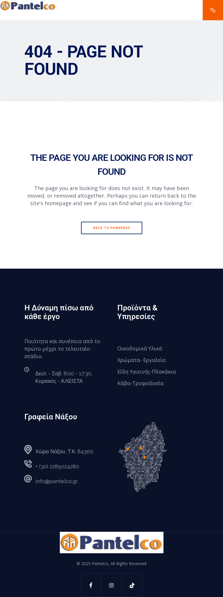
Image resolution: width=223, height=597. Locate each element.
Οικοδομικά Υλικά (139, 348)
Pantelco (100, 563)
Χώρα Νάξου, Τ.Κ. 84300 (64, 451)
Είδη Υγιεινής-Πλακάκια (146, 371)
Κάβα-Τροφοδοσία (140, 383)
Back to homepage (111, 228)
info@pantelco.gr (56, 481)
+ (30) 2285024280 (57, 466)
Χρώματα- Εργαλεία (141, 359)
